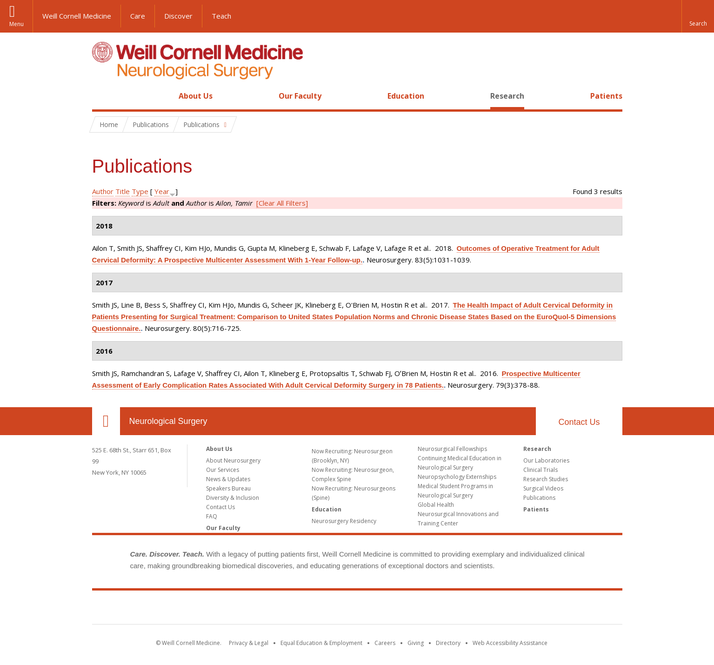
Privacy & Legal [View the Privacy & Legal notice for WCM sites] (248, 643)
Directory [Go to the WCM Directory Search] (448, 643)
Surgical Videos (543, 488)
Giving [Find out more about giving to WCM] (415, 643)
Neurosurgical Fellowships (452, 449)
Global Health (436, 505)
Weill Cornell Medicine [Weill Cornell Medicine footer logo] (357, 609)
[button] (697, 16)
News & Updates (228, 479)
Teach (221, 15)
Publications (539, 498)
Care (137, 15)
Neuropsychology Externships (457, 477)
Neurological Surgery (168, 421)
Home (102, 95)
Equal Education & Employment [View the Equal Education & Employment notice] (321, 643)
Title (122, 191)
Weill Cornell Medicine (76, 15)
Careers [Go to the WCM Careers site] (384, 643)
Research (507, 96)
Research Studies (545, 479)
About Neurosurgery (233, 460)
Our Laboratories (546, 460)
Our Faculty (300, 96)
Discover (178, 15)
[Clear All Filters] (282, 203)
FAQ (211, 516)
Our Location (106, 421)
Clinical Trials (540, 470)
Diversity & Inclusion (232, 498)
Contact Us (579, 422)
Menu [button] (16, 24)
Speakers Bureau (228, 488)
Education (405, 96)
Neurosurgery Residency (344, 521)
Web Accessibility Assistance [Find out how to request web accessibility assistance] (510, 643)
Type (140, 191)
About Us (196, 96)
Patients (606, 96)
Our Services (222, 470)
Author (102, 191)
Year (161, 191)
